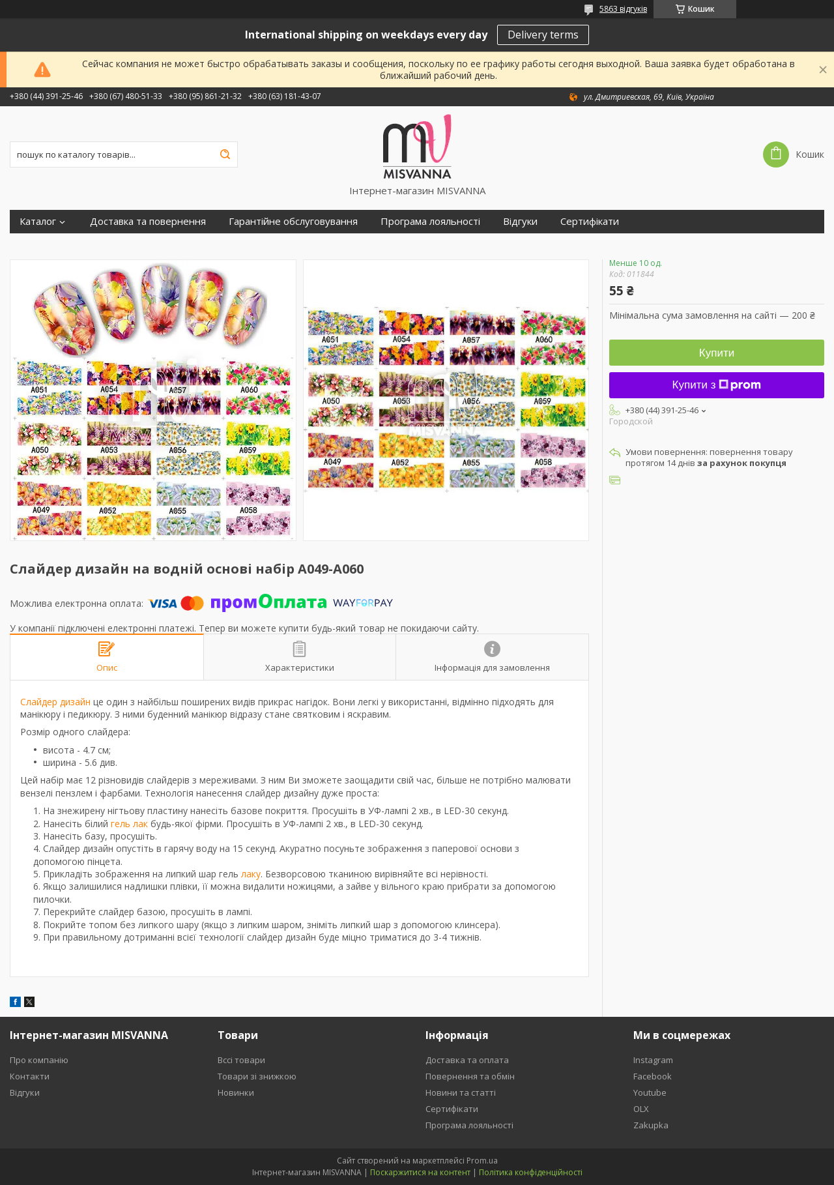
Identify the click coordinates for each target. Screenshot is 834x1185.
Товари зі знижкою (257, 1076)
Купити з (717, 385)
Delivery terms (543, 34)
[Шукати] (225, 154)
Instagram (653, 1060)
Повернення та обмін (470, 1076)
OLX (641, 1109)
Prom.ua (482, 1160)
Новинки (236, 1092)
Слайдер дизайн (55, 701)
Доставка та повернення (148, 221)
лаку (251, 874)
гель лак (129, 823)
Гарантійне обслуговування (293, 221)
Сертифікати (589, 221)
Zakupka (651, 1125)
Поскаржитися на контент (420, 1172)
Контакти (30, 1076)
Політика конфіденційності (530, 1172)
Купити (716, 353)
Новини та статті (460, 1092)
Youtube (650, 1092)
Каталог (38, 221)
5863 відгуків (623, 8)
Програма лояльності (430, 221)
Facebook (652, 1076)
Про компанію (39, 1060)
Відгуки (520, 221)
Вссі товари (241, 1060)
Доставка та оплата (467, 1060)
